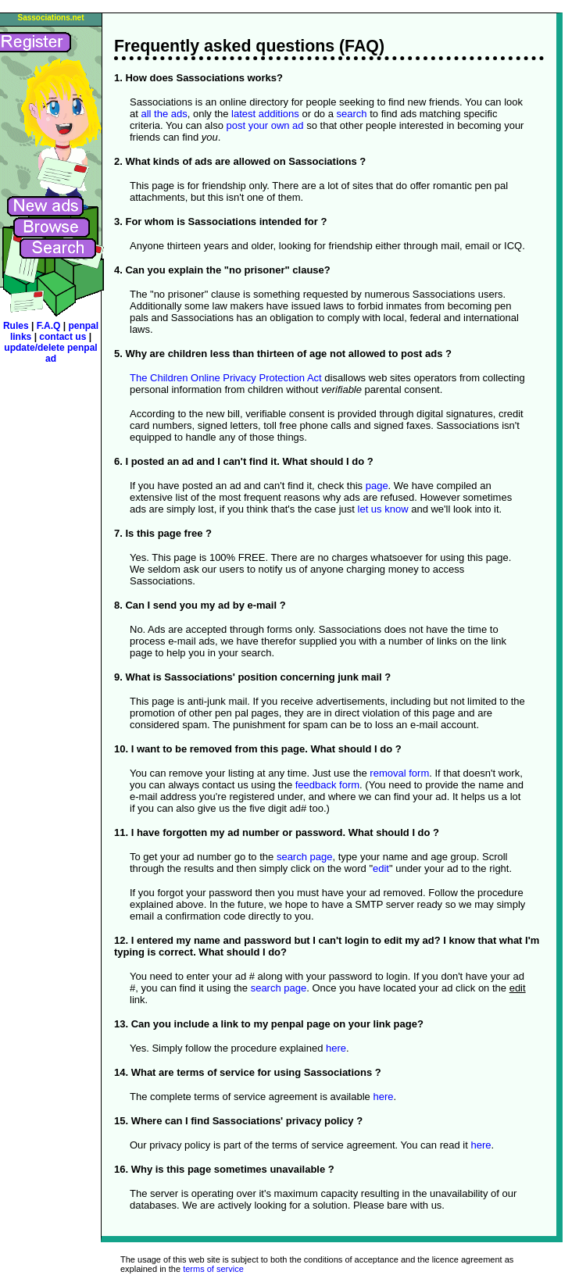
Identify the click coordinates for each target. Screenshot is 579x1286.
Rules (16, 325)
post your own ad (265, 125)
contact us (63, 336)
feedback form (327, 785)
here (336, 1048)
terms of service (213, 1268)
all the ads (164, 114)
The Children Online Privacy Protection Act (226, 378)
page (377, 485)
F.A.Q (50, 325)
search (352, 114)
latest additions (265, 114)
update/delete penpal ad (50, 353)
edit (381, 868)
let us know (383, 509)
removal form (399, 773)
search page (305, 857)
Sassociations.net (50, 17)
